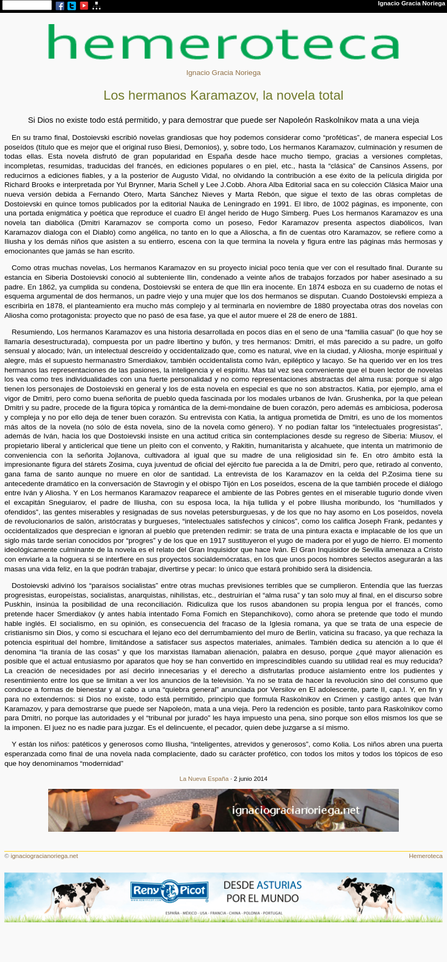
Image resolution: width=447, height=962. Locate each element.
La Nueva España (204, 778)
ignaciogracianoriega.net (44, 856)
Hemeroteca (426, 856)
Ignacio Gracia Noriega (223, 73)
